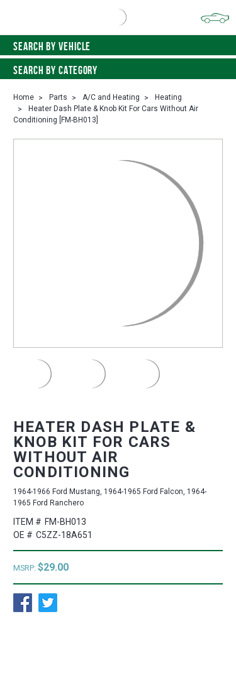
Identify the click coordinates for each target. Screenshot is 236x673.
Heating (168, 97)
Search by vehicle (118, 46)
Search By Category (118, 70)
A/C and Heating (111, 97)
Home (23, 97)
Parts (58, 97)
